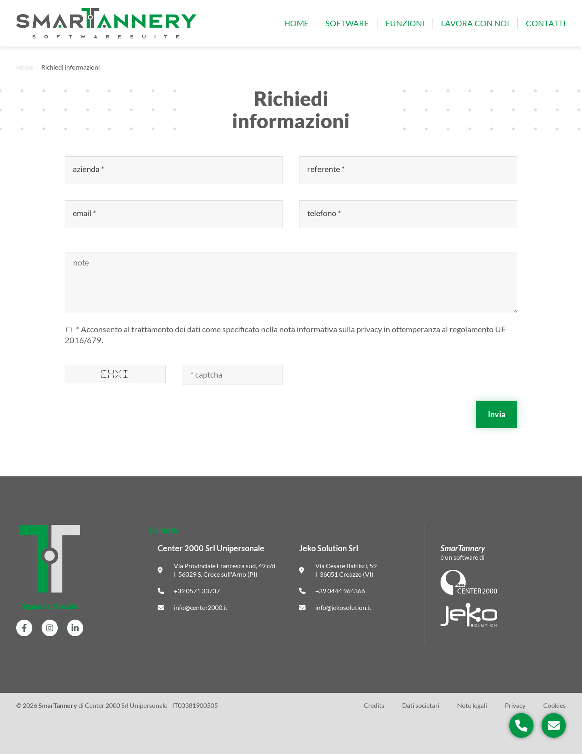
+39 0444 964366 (340, 591)
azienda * (89, 169)
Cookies (554, 705)
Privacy (515, 705)
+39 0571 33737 (197, 591)
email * (85, 213)
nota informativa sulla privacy (330, 329)
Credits (374, 705)
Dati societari (420, 705)
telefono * (325, 213)
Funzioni (405, 23)
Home (296, 23)
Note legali (472, 705)
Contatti (546, 23)
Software (347, 23)
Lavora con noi (475, 23)
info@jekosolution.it (343, 607)
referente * (326, 169)
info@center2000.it (201, 607)
